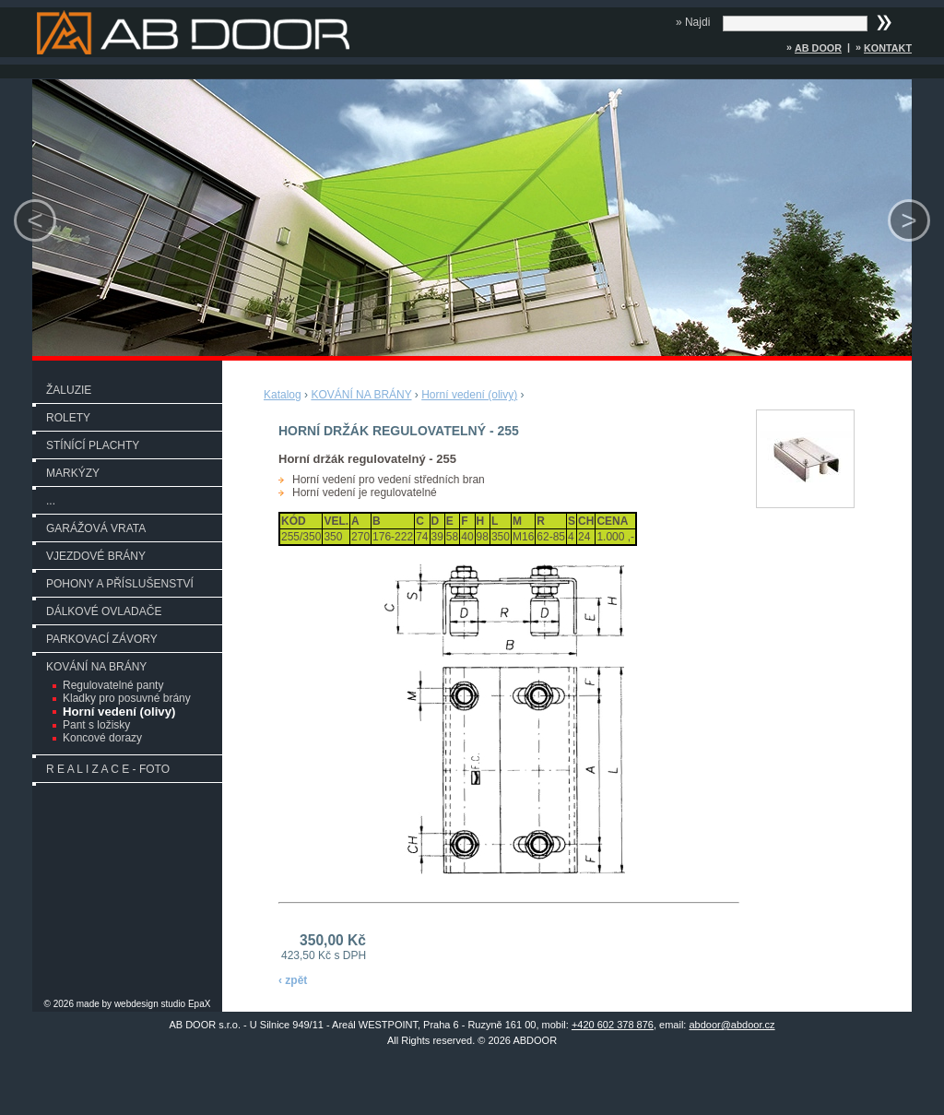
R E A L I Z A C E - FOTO (108, 769)
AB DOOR (818, 47)
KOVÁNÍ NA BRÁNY (96, 666)
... (50, 500)
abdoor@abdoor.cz (731, 1024)
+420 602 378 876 (613, 1024)
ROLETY (68, 417)
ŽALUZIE (68, 390)
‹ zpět (292, 980)
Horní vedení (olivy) (119, 711)
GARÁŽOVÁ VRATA (96, 528)
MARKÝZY (73, 473)
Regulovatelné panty (113, 685)
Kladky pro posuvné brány (127, 698)
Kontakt (888, 47)
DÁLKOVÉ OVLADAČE (103, 611)
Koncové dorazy (102, 737)
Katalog (282, 394)
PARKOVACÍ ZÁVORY (102, 639)
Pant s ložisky (96, 724)
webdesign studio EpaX (162, 1004)
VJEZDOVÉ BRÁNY (96, 556)
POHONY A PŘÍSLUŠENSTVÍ (120, 583)
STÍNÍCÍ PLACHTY (92, 445)
